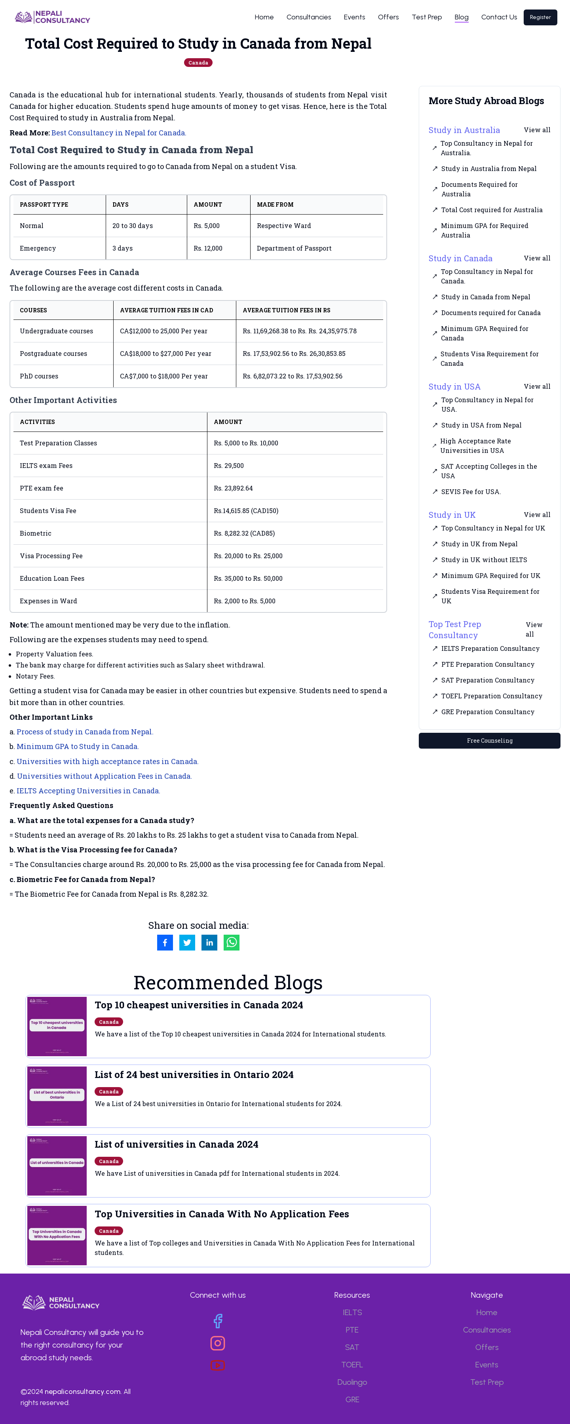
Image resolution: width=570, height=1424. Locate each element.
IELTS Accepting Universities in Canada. (88, 790)
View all (537, 129)
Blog (462, 17)
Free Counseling (490, 740)
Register (540, 17)
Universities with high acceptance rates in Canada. (108, 761)
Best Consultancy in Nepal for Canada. (118, 132)
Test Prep (427, 17)
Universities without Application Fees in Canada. (104, 776)
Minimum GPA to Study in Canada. (78, 746)
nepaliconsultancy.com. (83, 1391)
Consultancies (309, 17)
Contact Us (499, 17)
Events (354, 17)
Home (264, 17)
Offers (388, 17)
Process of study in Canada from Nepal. (85, 731)
